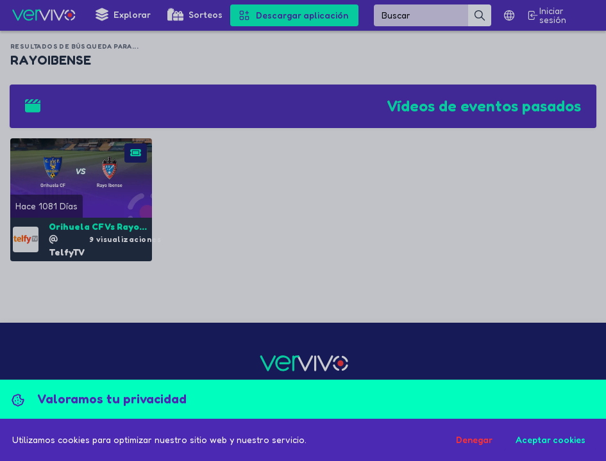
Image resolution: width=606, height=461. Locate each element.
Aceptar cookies (550, 439)
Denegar (474, 439)
